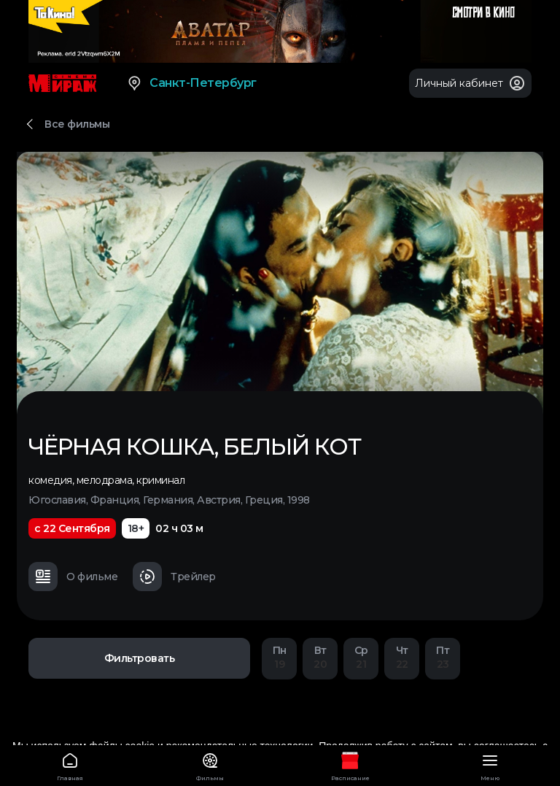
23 (442, 657)
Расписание (350, 764)
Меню (490, 764)
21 (361, 657)
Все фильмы (76, 124)
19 (279, 657)
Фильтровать (139, 658)
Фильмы (210, 764)
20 (320, 657)
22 (401, 657)
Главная (70, 764)
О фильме (72, 576)
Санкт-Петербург (191, 83)
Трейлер (174, 576)
